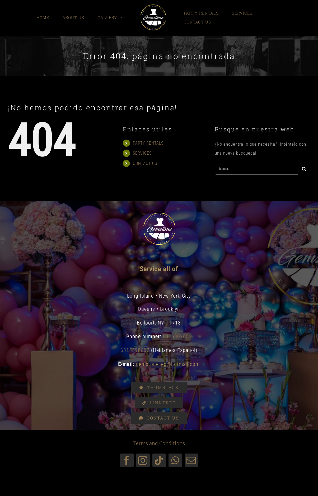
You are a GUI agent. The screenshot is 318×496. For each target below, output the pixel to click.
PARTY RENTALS (148, 143)
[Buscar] (304, 169)
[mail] (191, 460)
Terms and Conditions (159, 443)
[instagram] (143, 460)
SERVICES (142, 153)
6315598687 (134, 350)
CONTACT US (145, 163)
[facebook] (127, 460)
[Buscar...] (256, 169)
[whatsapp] (175, 460)
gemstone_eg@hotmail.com (168, 364)
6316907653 (177, 336)
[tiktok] (159, 460)
